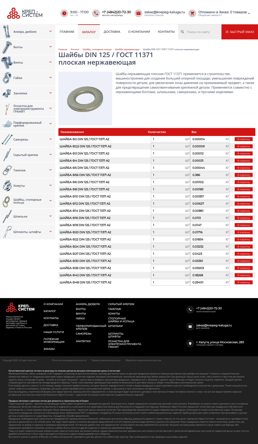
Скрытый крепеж (121, 304)
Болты (81, 309)
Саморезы (83, 333)
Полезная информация (54, 340)
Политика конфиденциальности (69, 360)
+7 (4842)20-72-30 (116, 12)
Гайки (80, 318)
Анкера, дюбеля (88, 304)
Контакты (166, 31)
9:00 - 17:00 (79, 12)
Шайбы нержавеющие (127, 49)
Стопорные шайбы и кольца (121, 320)
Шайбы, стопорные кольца (97, 49)
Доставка (112, 31)
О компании (139, 31)
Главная (67, 31)
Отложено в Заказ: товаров (222, 12)
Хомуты (114, 313)
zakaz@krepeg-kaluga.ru (164, 12)
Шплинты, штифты (116, 335)
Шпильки (115, 326)
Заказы (49, 349)
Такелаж (114, 309)
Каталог (89, 32)
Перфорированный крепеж (91, 327)
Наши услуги (54, 332)
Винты (81, 313)
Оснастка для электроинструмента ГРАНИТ (124, 344)
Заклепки (83, 341)
